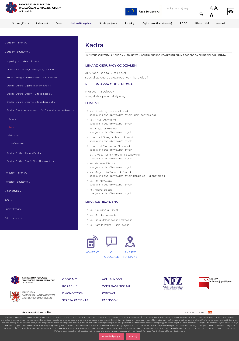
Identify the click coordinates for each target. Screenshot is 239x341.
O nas (59, 23)
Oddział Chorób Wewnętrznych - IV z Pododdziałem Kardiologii (39, 110)
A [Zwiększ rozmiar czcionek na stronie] (211, 15)
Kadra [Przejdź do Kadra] (222, 55)
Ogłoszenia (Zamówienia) (157, 23)
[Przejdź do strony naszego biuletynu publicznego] (215, 283)
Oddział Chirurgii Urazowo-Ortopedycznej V (29, 93)
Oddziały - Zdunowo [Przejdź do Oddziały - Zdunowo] (127, 55)
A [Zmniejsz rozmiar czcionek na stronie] (211, 8)
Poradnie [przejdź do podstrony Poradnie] (69, 286)
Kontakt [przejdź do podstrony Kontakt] (108, 293)
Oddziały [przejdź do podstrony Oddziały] (69, 279)
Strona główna (20, 23)
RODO (183, 23)
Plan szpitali (202, 23)
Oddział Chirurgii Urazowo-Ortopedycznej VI (30, 102)
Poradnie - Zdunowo (16, 181)
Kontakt (220, 23)
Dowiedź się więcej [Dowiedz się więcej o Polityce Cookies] (111, 336)
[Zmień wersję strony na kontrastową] (230, 11)
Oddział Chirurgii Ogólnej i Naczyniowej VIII (29, 85)
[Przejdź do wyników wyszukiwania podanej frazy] (201, 13)
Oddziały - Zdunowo (16, 51)
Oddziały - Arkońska (15, 42)
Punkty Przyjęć (12, 209)
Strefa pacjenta (108, 23)
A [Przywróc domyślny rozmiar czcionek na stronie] (215, 8)
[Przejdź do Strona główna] (86, 55)
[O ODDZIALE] (111, 241)
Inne (7, 200)
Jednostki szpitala (80, 23)
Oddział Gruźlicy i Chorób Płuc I (23, 153)
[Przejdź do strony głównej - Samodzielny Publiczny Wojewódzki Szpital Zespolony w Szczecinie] (33, 8)
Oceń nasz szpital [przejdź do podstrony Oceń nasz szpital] (116, 286)
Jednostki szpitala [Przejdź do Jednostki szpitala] (101, 55)
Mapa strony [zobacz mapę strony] (28, 312)
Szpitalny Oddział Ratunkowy (22, 61)
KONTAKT (92, 252)
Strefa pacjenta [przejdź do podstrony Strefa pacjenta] (75, 300)
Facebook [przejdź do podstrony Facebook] (110, 300)
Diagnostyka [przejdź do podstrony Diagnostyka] (72, 293)
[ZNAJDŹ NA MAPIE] (130, 241)
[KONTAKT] (92, 241)
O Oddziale (13, 135)
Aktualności (42, 23)
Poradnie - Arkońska (15, 172)
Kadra (11, 127)
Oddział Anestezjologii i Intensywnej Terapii (29, 69)
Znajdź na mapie (16, 143)
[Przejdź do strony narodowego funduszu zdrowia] (173, 283)
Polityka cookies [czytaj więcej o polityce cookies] (43, 312)
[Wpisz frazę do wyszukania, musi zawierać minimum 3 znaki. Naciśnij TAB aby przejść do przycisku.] (182, 8)
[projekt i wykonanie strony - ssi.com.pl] (198, 312)
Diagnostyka (11, 190)
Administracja (11, 218)
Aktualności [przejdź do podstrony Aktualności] (112, 279)
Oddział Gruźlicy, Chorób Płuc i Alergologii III (29, 161)
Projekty (130, 23)
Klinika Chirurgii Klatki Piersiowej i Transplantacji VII (33, 77)
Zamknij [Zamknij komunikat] (133, 336)
